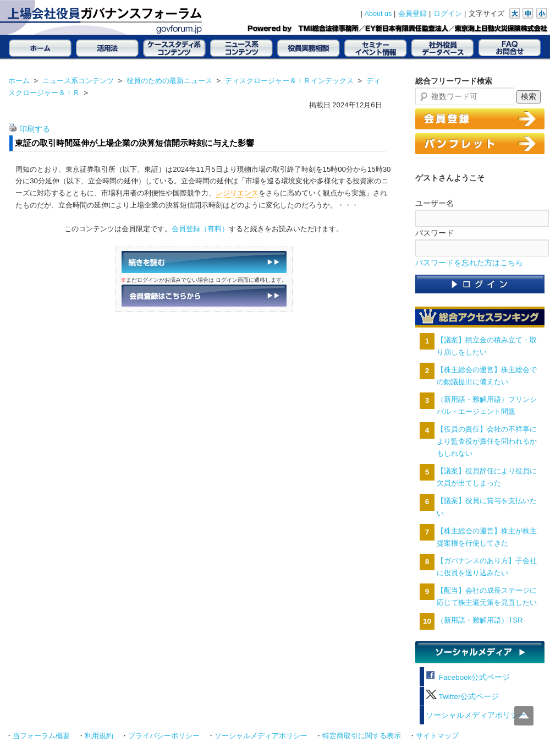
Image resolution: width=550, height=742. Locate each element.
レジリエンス (237, 193)
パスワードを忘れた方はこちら (469, 263)
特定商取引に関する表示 (361, 736)
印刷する (34, 129)
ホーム (19, 81)
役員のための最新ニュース (169, 81)
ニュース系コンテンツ (78, 81)
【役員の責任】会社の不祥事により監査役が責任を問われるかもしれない (487, 441)
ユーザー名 (434, 203)
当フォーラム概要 (41, 736)
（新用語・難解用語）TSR (479, 620)
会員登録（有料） (200, 229)
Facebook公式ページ (468, 677)
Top (524, 715)
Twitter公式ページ (462, 696)
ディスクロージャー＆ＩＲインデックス (289, 81)
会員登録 (412, 14)
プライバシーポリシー (164, 736)
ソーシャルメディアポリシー (476, 715)
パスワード (434, 232)
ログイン (447, 14)
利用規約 (99, 736)
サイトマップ (437, 736)
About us (378, 14)
